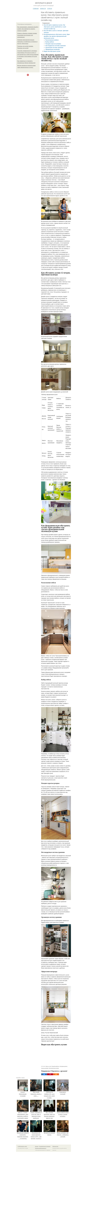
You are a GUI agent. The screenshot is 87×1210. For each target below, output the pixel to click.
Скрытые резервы (44, 1068)
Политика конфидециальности (40, 1148)
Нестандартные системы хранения (55, 45)
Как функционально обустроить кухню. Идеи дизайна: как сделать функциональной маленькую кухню (57, 36)
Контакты (36, 1146)
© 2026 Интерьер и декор (22, 1146)
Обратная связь (55, 1146)
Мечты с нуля (48, 1066)
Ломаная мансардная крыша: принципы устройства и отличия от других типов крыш (27, 41)
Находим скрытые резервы (53, 43)
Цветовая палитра (63, 1066)
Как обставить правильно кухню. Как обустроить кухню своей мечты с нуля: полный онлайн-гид (55, 26)
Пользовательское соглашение (44, 1146)
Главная (36, 8)
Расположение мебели (52, 40)
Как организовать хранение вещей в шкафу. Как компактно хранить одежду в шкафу (27, 28)
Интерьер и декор (43, 3)
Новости (43, 8)
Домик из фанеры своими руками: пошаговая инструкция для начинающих (27, 35)
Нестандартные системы (54, 1068)
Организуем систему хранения (54, 47)
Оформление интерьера (52, 49)
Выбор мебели (49, 42)
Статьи (49, 8)
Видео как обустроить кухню (52, 51)
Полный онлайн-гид (55, 1066)
